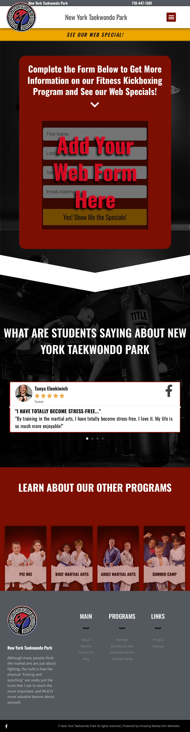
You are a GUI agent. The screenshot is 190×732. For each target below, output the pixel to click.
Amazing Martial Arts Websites (159, 726)
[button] (171, 17)
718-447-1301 (142, 3)
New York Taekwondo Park (96, 17)
